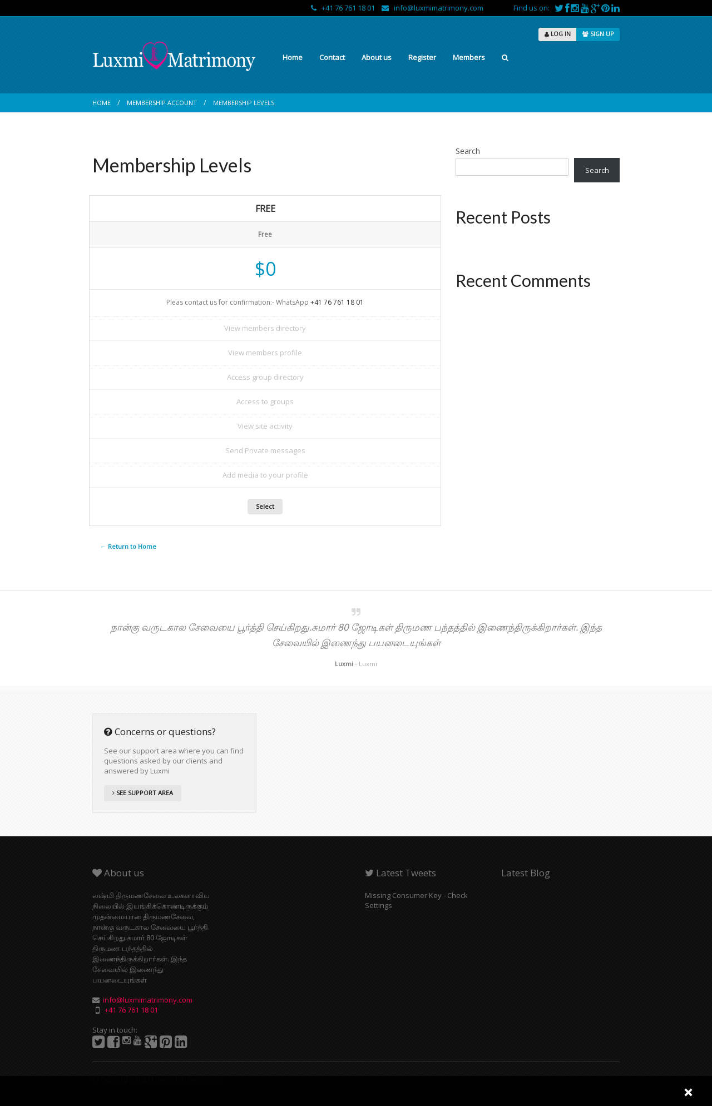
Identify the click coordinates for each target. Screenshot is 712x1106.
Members (469, 57)
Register (422, 57)
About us (377, 57)
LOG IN (558, 34)
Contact (332, 57)
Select (265, 506)
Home (293, 57)
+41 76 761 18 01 (344, 8)
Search (468, 151)
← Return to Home (128, 546)
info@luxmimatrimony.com (432, 8)
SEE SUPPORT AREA (142, 792)
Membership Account (162, 102)
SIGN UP (598, 34)
